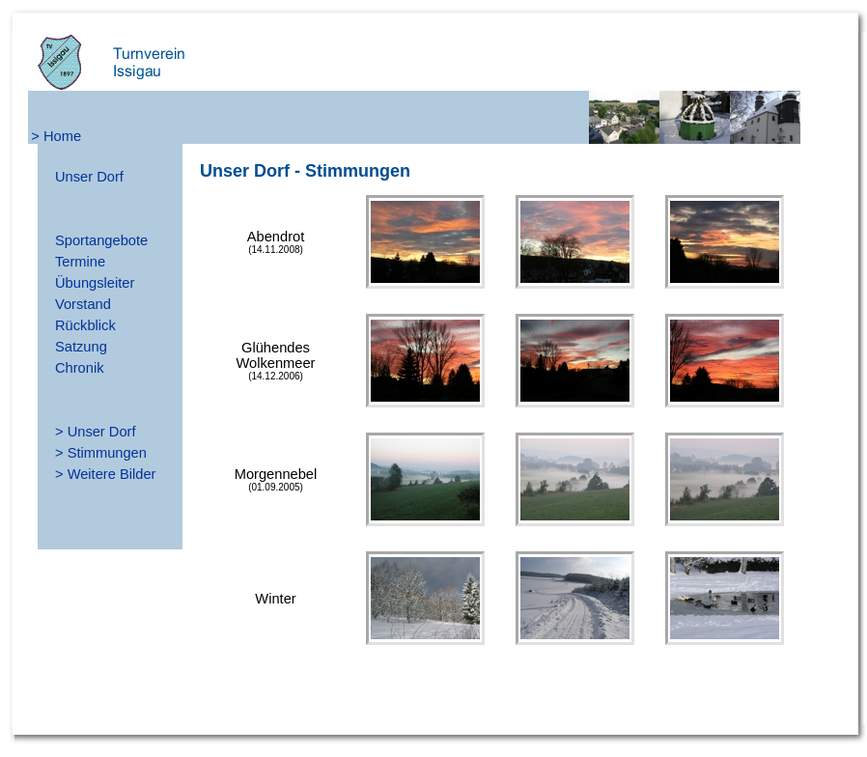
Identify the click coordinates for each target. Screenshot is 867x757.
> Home (56, 136)
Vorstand (83, 304)
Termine (80, 261)
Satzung (81, 346)
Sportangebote (101, 240)
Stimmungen (107, 453)
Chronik (79, 368)
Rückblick (85, 325)
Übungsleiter (94, 283)
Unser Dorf (89, 176)
